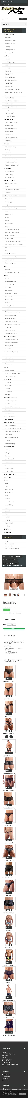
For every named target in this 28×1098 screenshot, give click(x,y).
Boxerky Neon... (9, 965)
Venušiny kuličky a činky (9, 474)
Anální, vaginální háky (10, 77)
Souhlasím (22, 1093)
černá (9, 651)
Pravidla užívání (6, 1062)
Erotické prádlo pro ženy (11, 208)
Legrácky (6, 367)
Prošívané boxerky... (9, 878)
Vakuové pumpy (7, 465)
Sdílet (12, 613)
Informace (8, 537)
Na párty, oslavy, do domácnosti (13, 373)
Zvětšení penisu (7, 532)
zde (14, 1096)
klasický (6, 642)
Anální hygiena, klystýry (10, 62)
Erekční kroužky (7, 168)
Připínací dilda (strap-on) (11, 128)
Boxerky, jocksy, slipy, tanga (12, 195)
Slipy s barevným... (9, 948)
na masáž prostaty (9, 501)
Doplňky (7, 186)
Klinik (5, 266)
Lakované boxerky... (9, 1000)
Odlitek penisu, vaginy (10, 376)
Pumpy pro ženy (9, 471)
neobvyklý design (9, 505)
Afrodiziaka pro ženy (10, 43)
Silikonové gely (8, 391)
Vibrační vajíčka (7, 477)
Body (6, 211)
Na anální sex (8, 385)
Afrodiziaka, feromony (9, 34)
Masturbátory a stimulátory (10, 397)
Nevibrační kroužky (9, 171)
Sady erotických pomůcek (10, 446)
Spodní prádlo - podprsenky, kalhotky (14, 244)
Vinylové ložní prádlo (10, 116)
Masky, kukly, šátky (9, 98)
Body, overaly (8, 199)
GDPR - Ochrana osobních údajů (12, 548)
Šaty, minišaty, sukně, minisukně (13, 241)
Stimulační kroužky (9, 177)
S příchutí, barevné (9, 284)
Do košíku (14, 628)
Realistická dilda (9, 131)
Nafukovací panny (8, 410)
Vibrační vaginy (8, 462)
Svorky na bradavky (9, 113)
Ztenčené (7, 303)
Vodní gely (7, 394)
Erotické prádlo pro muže (11, 183)
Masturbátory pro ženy (10, 404)
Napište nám (5, 1055)
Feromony (7, 46)
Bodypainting (8, 309)
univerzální (11, 648)
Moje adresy (5, 1078)
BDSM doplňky (8, 86)
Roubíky (7, 110)
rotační (6, 514)
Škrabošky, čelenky (9, 260)
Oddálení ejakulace (8, 419)
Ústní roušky (8, 287)
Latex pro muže (9, 355)
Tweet (6, 613)
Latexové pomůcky (9, 361)
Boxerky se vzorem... (9, 1017)
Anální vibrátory (8, 74)
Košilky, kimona (9, 223)
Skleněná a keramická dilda (11, 137)
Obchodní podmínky (9, 543)
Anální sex (6, 56)
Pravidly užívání (10, 1094)
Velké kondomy (8, 290)
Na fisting (7, 388)
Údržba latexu (8, 364)
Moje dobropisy (6, 1076)
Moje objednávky (6, 1074)
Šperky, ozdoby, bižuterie (11, 263)
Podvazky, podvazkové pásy (12, 232)
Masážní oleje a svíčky (10, 315)
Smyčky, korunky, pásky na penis (13, 159)
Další (24, 595)
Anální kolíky (8, 65)
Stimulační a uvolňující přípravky (12, 324)
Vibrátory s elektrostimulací (11, 165)
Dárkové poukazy (9, 434)
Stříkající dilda (8, 140)
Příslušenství (8, 156)
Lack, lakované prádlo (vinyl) (12, 189)
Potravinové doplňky (10, 443)
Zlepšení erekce (7, 529)
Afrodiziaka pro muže (10, 40)
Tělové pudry (8, 327)
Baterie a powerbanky (10, 425)
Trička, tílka (7, 192)
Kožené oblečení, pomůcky (10, 336)
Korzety (7, 220)
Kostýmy (7, 205)
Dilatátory (7, 150)
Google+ (18, 613)
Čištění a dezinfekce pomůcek (12, 312)
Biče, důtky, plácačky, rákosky (12, 89)
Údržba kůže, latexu (10, 330)
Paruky (6, 251)
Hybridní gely (8, 382)
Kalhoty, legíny (8, 202)
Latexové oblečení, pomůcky (11, 352)
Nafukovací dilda (9, 125)
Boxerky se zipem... (8, 913)
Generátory (7, 153)
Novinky (4, 1052)
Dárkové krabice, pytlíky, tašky (12, 431)
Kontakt (6, 541)
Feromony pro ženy (9, 52)
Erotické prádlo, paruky (9, 180)
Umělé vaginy (7, 453)
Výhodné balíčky (9, 296)
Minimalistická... (9, 843)
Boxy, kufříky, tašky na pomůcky (13, 428)
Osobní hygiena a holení (11, 321)
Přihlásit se (5, 4)
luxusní (6, 486)
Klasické (7, 278)
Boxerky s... (9, 930)
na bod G (7, 495)
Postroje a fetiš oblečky (10, 107)
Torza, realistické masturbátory (12, 407)
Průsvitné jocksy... (8, 681)
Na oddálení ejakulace (10, 281)
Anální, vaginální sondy (10, 146)
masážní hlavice (9, 489)
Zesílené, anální (8, 299)
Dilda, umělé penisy (8, 119)
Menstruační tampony (10, 318)
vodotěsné (7, 526)
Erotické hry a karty (9, 370)
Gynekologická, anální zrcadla (12, 272)
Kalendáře (7, 440)
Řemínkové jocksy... (9, 734)
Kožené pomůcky (9, 345)
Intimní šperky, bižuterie (9, 254)
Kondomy (6, 275)
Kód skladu (6, 607)
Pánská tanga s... (9, 699)
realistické (7, 511)
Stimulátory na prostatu (10, 80)
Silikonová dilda (8, 134)
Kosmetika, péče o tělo (9, 306)
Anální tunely (8, 71)
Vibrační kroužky (9, 174)
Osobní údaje (5, 1080)
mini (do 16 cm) (9, 492)
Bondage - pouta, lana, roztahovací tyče (13, 93)
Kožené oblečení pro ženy (11, 342)
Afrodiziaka (7, 37)
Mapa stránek (5, 1066)
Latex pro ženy (8, 358)
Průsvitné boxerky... (9, 773)
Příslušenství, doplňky (9, 422)
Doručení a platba (9, 546)
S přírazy (7, 517)
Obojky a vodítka (9, 104)
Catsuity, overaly (9, 214)
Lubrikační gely (7, 379)
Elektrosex (6, 143)
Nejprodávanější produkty (8, 1054)
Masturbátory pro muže (11, 400)
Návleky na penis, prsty (9, 416)
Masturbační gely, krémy (11, 333)
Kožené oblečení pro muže (11, 339)
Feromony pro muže (10, 49)
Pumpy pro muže (9, 468)
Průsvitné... (9, 982)
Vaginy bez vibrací (9, 459)
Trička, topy (8, 247)
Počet (4, 624)
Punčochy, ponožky (9, 235)
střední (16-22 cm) (9, 523)
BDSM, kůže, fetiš (8, 83)
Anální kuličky (8, 68)
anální (6, 483)
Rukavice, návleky (9, 238)
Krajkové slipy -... (9, 716)
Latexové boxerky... (9, 755)
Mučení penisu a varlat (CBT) (12, 101)
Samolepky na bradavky (10, 257)
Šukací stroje (7, 449)
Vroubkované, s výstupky (11, 293)
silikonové (7, 520)
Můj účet (6, 1071)
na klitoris (7, 498)
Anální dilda (7, 59)
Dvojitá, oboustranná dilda (11, 122)
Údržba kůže (8, 348)
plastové (7, 508)
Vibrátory (6, 480)
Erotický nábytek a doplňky (11, 437)
